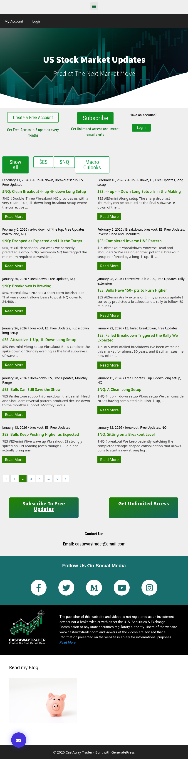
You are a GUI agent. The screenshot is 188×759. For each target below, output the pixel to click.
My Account (14, 21)
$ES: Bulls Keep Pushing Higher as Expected (40, 433)
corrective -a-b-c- (137, 278)
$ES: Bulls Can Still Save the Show (31, 389)
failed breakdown (143, 328)
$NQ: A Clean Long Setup (119, 389)
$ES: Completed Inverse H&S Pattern (129, 240)
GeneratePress (123, 751)
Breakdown (133, 229)
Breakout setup (66, 179)
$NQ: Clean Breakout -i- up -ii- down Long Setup (44, 191)
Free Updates (12, 184)
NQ (23, 233)
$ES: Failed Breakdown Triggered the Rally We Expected (137, 337)
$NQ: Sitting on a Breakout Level (126, 433)
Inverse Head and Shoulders (118, 233)
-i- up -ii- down (42, 179)
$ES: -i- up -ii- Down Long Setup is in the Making (139, 191)
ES (81, 179)
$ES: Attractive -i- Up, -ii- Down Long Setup (39, 339)
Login (36, 21)
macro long (10, 233)
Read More (14, 216)
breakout (150, 229)
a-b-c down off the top (46, 229)
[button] (94, 6)
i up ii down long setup (163, 377)
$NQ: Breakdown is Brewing (26, 285)
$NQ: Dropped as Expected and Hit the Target (42, 240)
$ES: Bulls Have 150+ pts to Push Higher (132, 289)
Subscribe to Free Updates (43, 505)
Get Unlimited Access (143, 503)
